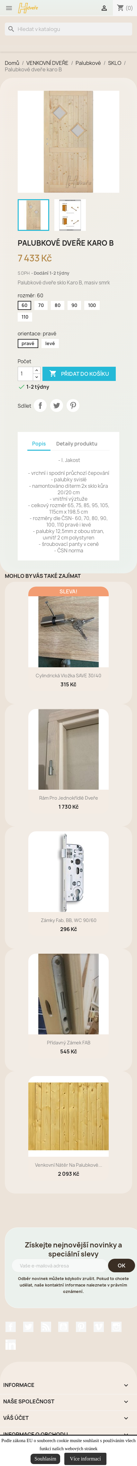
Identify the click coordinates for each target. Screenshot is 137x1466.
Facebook (10, 1327)
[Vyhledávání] (68, 29)
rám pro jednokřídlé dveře (68, 798)
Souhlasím (45, 1458)
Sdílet (40, 405)
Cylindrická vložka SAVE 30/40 (68, 675)
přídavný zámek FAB (68, 1043)
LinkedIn (10, 1344)
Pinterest (73, 405)
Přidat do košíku (79, 374)
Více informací (85, 1458)
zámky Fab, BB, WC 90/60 (68, 920)
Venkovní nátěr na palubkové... (68, 1165)
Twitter (28, 1327)
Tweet (56, 405)
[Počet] (25, 374)
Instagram (116, 1327)
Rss (46, 1327)
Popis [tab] (39, 443)
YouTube (63, 1327)
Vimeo (99, 1327)
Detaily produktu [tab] (76, 443)
